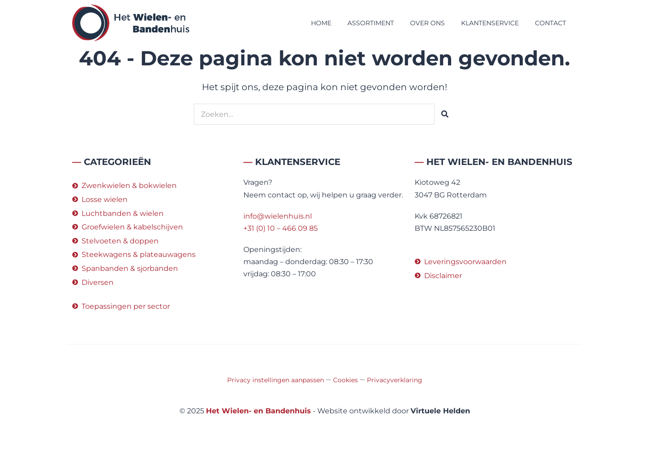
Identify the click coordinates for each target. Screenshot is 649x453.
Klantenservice (490, 23)
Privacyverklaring (394, 380)
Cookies (345, 380)
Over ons (427, 23)
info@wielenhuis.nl (277, 216)
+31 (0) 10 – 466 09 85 (280, 228)
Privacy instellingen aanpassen (275, 380)
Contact (550, 23)
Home (321, 23)
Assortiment (370, 23)
